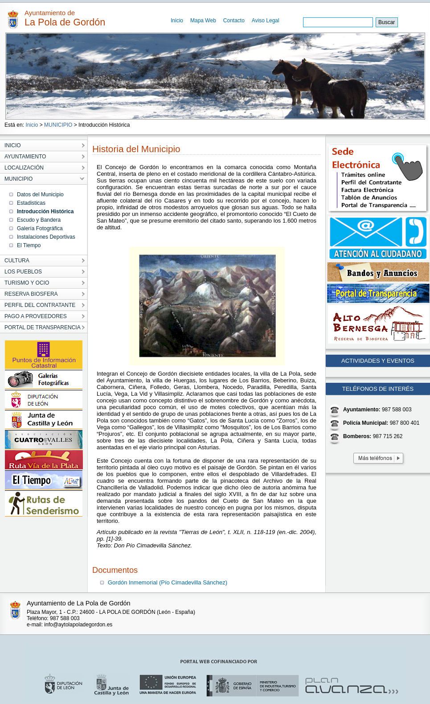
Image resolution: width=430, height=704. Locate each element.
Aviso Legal (265, 20)
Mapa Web (203, 20)
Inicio (177, 20)
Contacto (234, 20)
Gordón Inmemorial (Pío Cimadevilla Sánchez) (167, 582)
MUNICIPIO (58, 125)
